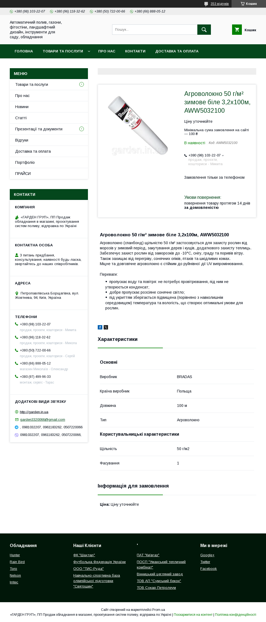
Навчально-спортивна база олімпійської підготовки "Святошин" (96, 580)
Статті (21, 118)
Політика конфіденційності (235, 615)
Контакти (135, 51)
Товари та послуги (63, 51)
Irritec (14, 582)
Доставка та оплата (176, 51)
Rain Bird (17, 562)
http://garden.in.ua (34, 412)
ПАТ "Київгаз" (148, 555)
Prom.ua (158, 610)
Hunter (15, 555)
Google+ (207, 555)
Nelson (15, 575)
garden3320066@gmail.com (42, 419)
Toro (13, 569)
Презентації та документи (38, 129)
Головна (24, 51)
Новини (21, 107)
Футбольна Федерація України (99, 562)
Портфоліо (25, 162)
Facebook (208, 569)
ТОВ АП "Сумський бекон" (159, 581)
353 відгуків (220, 4)
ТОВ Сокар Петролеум (156, 588)
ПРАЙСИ (23, 173)
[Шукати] (204, 29)
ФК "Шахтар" (84, 555)
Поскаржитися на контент (193, 615)
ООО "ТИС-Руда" (88, 569)
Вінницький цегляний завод (160, 574)
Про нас (106, 51)
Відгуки (21, 140)
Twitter (205, 562)
